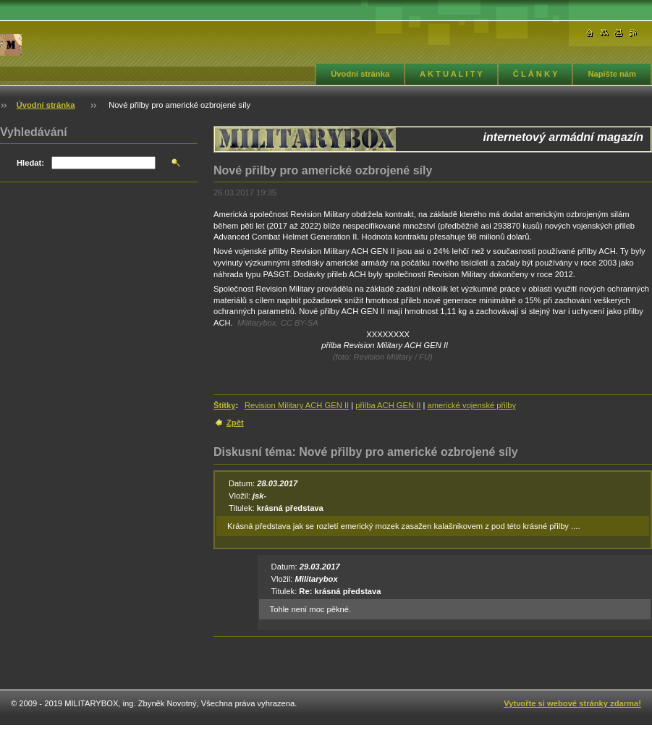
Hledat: (30, 162)
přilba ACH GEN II (387, 405)
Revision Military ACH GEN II (297, 405)
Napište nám (612, 73)
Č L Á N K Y (535, 73)
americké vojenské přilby (472, 405)
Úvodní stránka (360, 73)
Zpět (235, 422)
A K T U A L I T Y (451, 73)
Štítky (224, 405)
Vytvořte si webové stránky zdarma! (572, 703)
